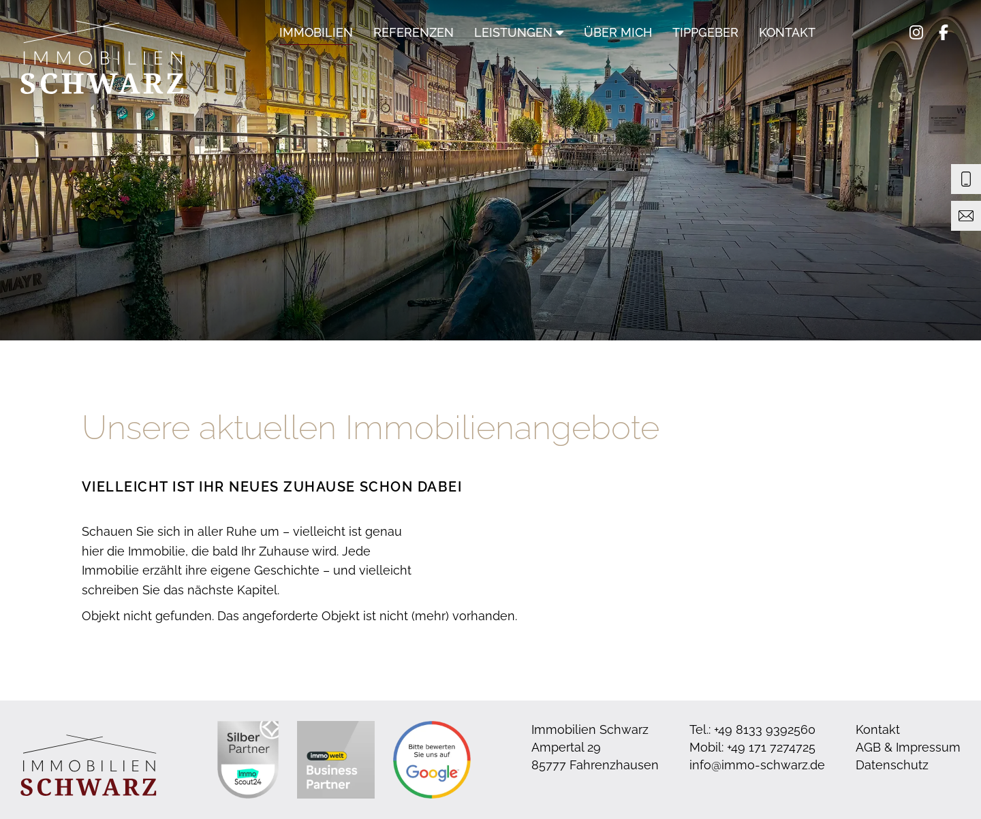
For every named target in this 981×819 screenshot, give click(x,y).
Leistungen (518, 32)
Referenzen (413, 32)
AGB (868, 747)
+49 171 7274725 (771, 747)
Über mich (618, 32)
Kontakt (787, 32)
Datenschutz (892, 765)
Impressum (928, 747)
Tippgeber (705, 32)
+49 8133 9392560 (764, 729)
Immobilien (316, 32)
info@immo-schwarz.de (757, 765)
